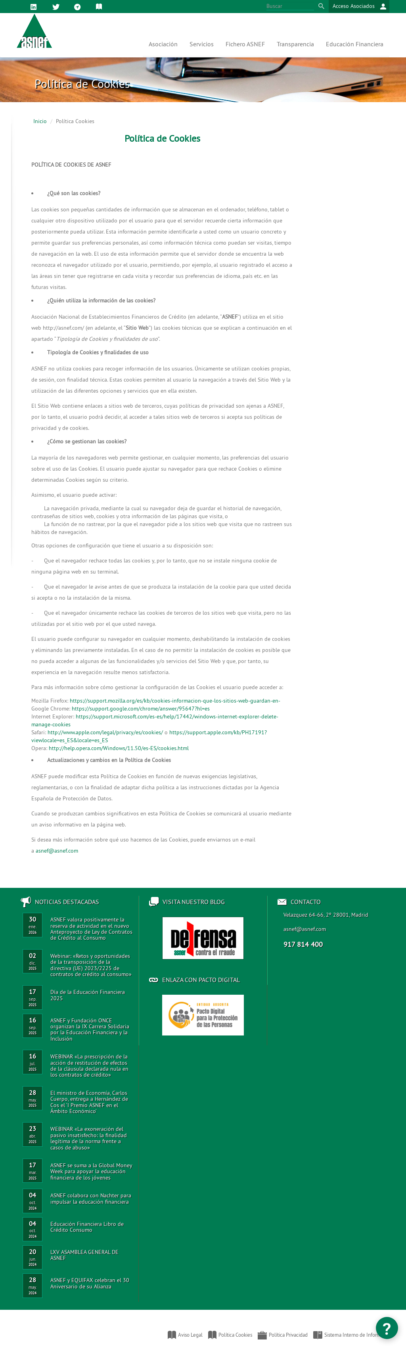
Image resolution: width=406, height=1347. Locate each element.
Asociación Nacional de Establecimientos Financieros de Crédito (16, 1331)
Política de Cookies (100, 7)
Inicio (40, 121)
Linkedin (35, 7)
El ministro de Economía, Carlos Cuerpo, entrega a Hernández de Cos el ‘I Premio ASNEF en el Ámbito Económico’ (89, 1102)
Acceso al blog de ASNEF (203, 938)
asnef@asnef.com (304, 929)
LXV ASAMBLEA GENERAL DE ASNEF (84, 1255)
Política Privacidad (283, 1335)
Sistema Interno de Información (353, 1335)
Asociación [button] (163, 44)
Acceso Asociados (359, 6)
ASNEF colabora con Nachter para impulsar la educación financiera (90, 1198)
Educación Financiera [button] (354, 44)
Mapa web (78, 7)
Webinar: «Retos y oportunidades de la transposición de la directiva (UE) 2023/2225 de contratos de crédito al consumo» (91, 965)
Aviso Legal (185, 1335)
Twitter (56, 7)
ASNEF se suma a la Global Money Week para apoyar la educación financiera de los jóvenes (91, 1171)
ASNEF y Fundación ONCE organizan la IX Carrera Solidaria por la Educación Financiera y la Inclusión (89, 1029)
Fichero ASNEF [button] (245, 44)
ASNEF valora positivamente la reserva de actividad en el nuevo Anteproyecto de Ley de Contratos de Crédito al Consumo (91, 928)
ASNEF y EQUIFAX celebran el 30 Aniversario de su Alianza (89, 1283)
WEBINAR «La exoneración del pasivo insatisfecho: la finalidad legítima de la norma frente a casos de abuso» (88, 1138)
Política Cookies (230, 1335)
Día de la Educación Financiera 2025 (87, 994)
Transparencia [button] (295, 44)
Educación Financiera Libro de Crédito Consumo (87, 1226)
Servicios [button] (202, 44)
